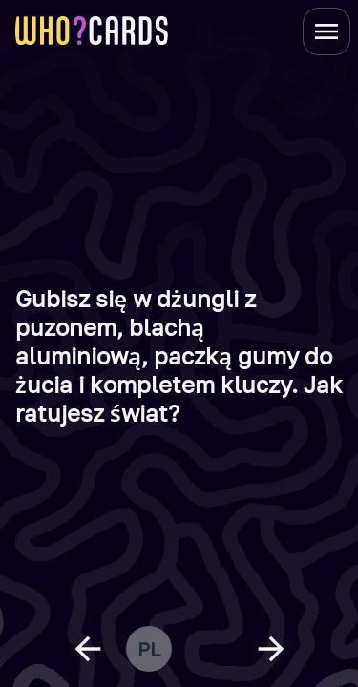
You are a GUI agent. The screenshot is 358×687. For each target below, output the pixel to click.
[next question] (271, 649)
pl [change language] (148, 648)
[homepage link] (91, 30)
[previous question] (88, 649)
